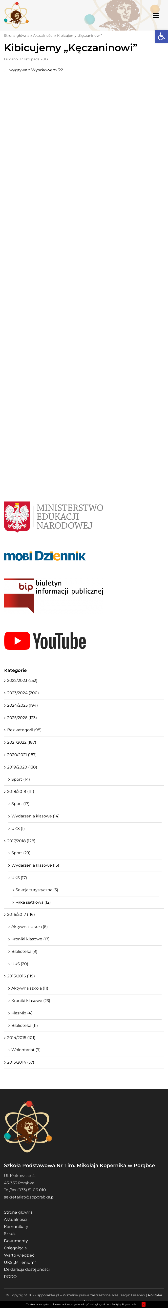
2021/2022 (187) (21, 742)
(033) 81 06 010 (31, 1190)
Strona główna (16, 35)
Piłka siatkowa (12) (33, 902)
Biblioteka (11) (24, 1025)
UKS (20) (19, 964)
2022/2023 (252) (22, 680)
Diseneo (138, 1295)
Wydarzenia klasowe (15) (35, 865)
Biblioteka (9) (24, 951)
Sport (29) (20, 852)
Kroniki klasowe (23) (30, 1000)
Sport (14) (20, 779)
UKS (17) (19, 877)
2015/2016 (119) (21, 976)
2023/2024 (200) (23, 693)
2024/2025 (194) (22, 705)
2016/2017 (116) (21, 914)
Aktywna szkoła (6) (29, 926)
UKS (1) (18, 828)
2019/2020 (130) (22, 767)
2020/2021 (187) (22, 754)
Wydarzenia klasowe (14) (35, 816)
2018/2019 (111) (20, 791)
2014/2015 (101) (21, 1037)
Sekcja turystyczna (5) (37, 889)
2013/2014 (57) (20, 1062)
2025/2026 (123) (22, 717)
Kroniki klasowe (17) (30, 939)
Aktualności (43, 35)
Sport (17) (20, 803)
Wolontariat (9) (26, 1049)
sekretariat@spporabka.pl (29, 1197)
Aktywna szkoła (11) (29, 988)
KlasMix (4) (21, 1013)
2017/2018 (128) (21, 841)
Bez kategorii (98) (24, 730)
